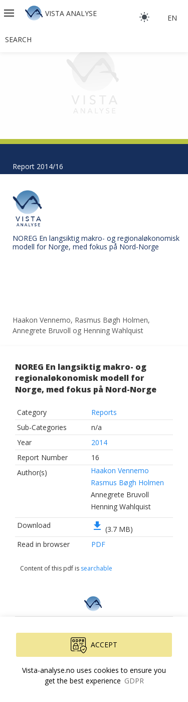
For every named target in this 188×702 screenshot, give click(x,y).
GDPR (134, 680)
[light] (144, 17)
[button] (10, 13)
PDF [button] (98, 544)
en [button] (172, 18)
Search (18, 39)
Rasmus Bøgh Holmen (127, 482)
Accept (94, 645)
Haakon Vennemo (120, 470)
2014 (99, 442)
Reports (104, 412)
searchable (96, 568)
